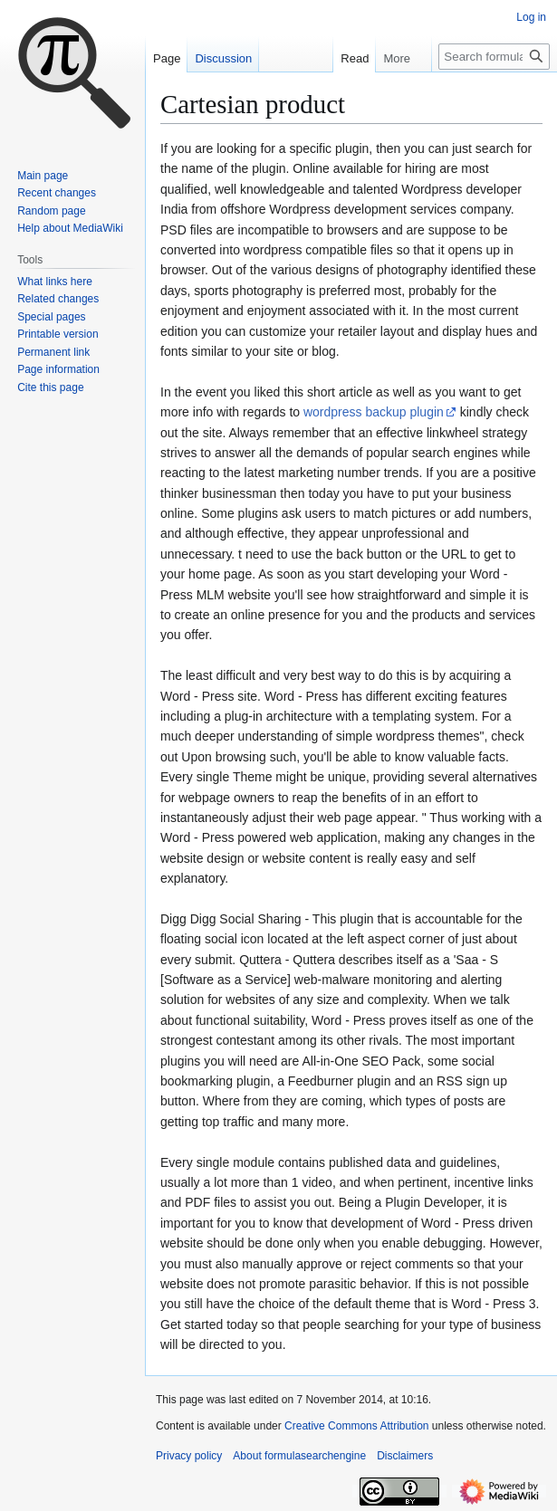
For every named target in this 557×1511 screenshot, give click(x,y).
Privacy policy (189, 1455)
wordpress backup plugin (373, 412)
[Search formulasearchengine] (494, 56)
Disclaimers (405, 1455)
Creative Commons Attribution (356, 1426)
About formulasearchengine (299, 1455)
